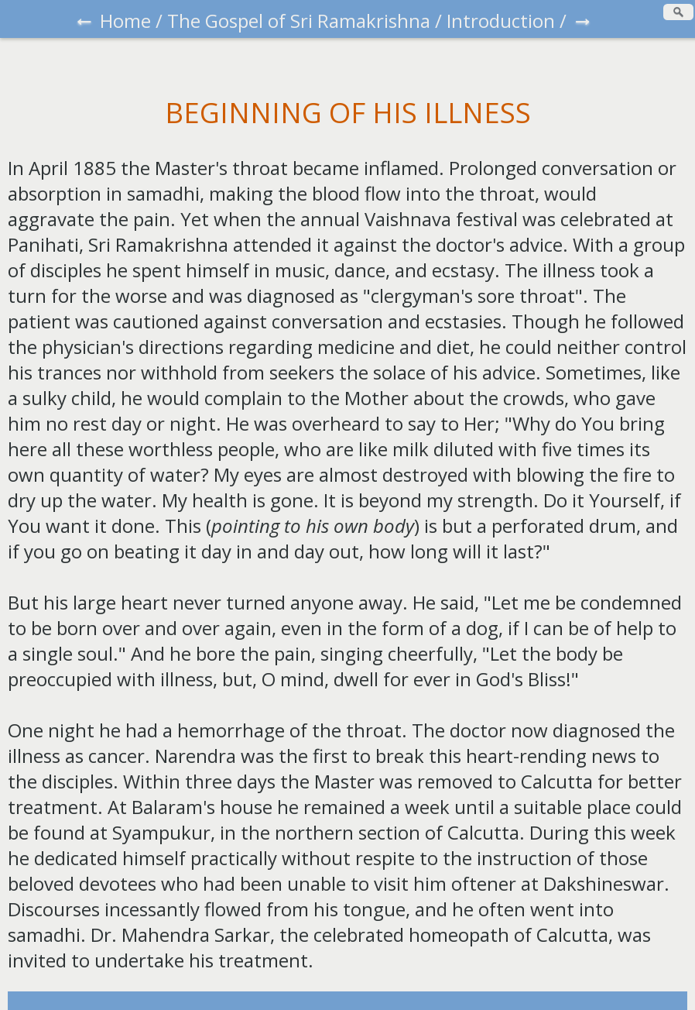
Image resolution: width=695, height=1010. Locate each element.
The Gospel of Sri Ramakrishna (298, 20)
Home (125, 20)
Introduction (501, 20)
